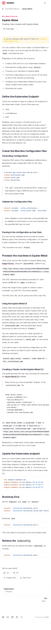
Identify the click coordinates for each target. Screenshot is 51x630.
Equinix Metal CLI (12, 376)
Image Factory (8, 263)
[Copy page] (8, 29)
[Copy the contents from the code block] (42, 172)
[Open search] (41, 3)
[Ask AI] (45, 172)
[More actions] (48, 2)
